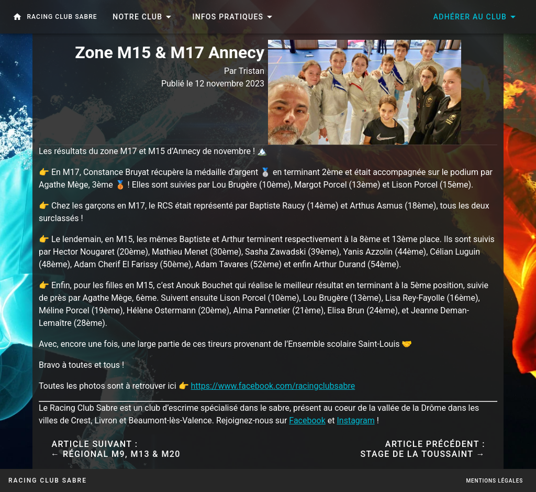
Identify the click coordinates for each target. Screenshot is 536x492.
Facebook (307, 420)
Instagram (355, 420)
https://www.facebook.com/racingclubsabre (273, 386)
